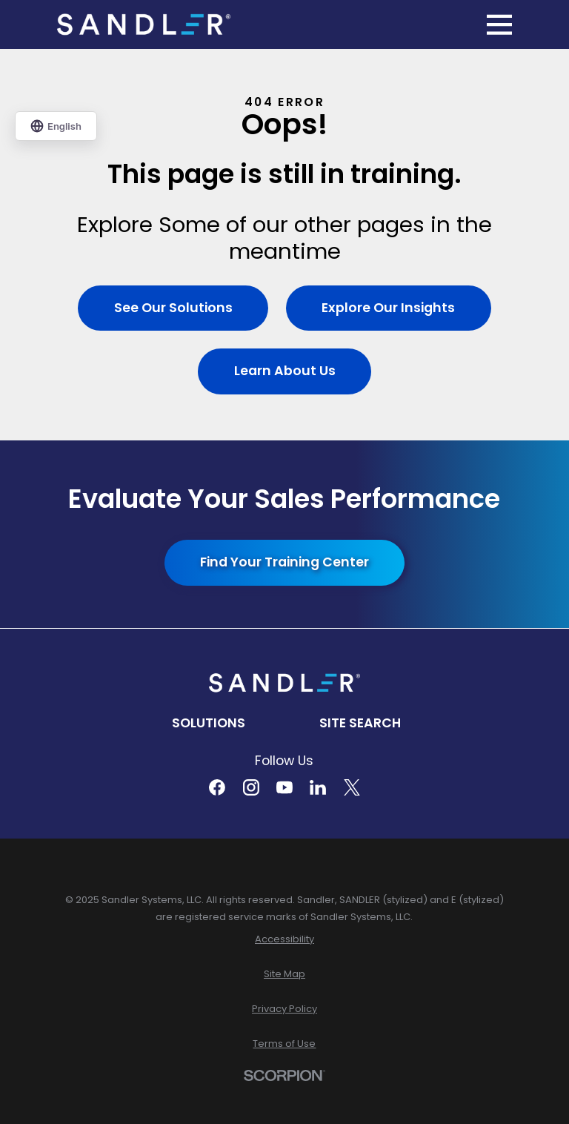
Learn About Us (285, 371)
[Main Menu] (499, 24)
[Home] (143, 25)
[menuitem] (284, 939)
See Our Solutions (173, 308)
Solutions (208, 723)
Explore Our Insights (388, 308)
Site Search (360, 723)
